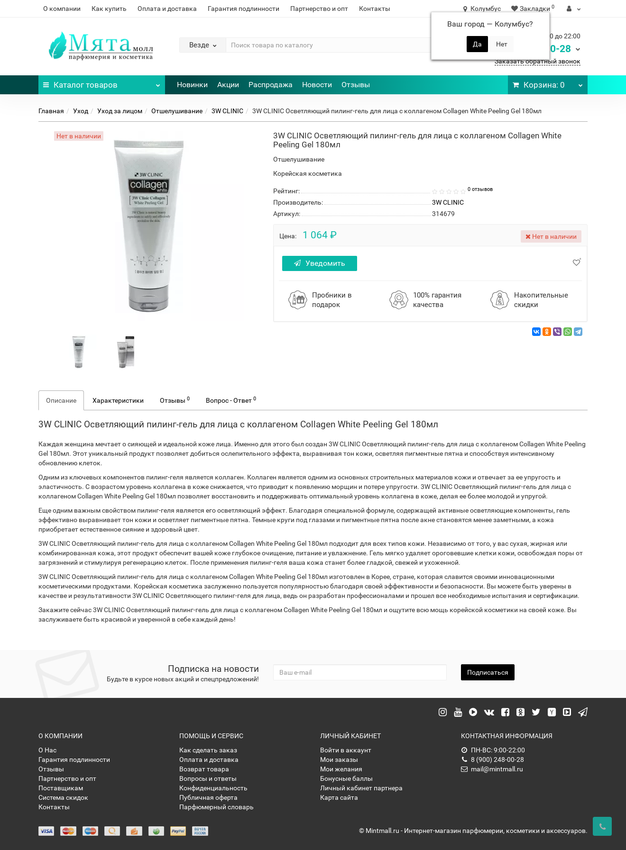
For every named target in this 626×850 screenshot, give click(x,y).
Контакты (374, 8)
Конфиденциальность (213, 788)
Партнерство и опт (319, 8)
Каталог (101, 82)
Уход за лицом (119, 111)
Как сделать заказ (208, 750)
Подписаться (487, 672)
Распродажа (271, 84)
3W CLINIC (227, 111)
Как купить (109, 8)
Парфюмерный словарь (216, 807)
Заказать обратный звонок (537, 61)
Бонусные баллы (346, 778)
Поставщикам (60, 788)
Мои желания (341, 769)
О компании (62, 8)
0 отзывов (480, 189)
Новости (317, 84)
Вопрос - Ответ (231, 400)
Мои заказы (339, 759)
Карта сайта (339, 797)
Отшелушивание (177, 111)
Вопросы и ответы (208, 778)
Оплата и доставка (167, 8)
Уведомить (321, 263)
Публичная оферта (208, 797)
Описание (61, 400)
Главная (51, 111)
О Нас (47, 750)
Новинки (192, 84)
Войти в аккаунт (345, 750)
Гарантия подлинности (243, 8)
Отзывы (355, 84)
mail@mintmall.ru (492, 769)
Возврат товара (204, 769)
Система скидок (63, 797)
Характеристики (118, 400)
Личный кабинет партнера (361, 788)
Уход (80, 111)
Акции (228, 84)
